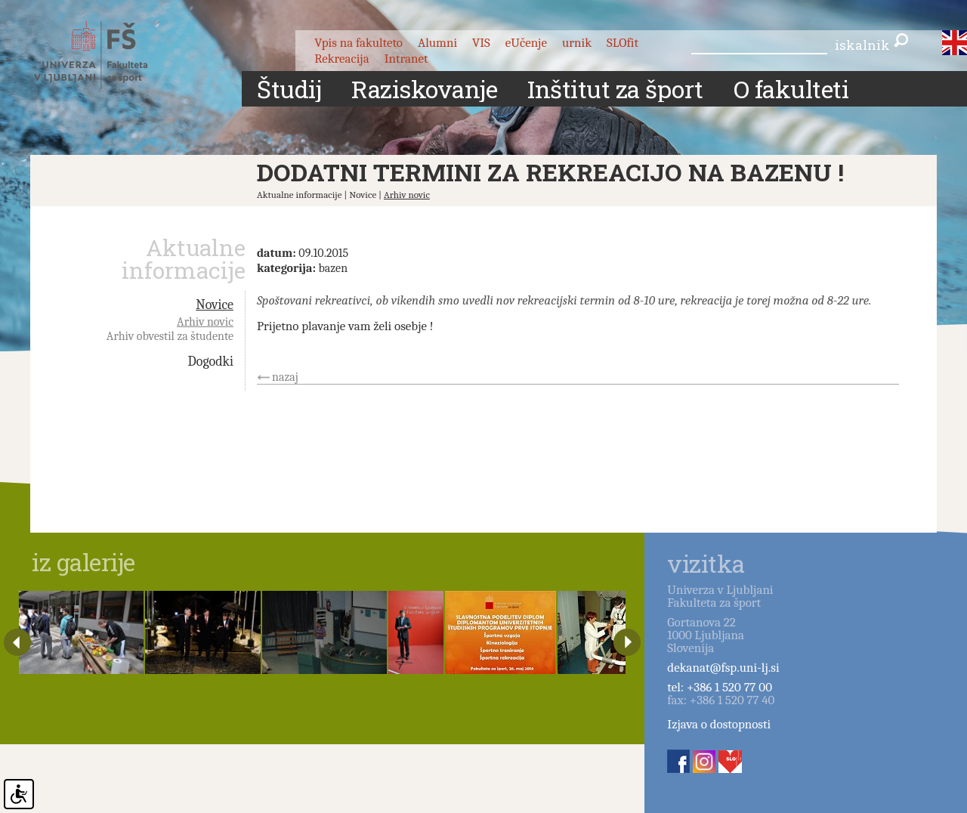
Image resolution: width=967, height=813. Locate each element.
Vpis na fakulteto (358, 43)
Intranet (406, 58)
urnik (577, 43)
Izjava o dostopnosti (719, 724)
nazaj (285, 377)
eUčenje (526, 43)
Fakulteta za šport (107, 55)
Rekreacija (341, 58)
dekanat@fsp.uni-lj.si (723, 667)
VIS (481, 43)
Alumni (437, 43)
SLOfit (622, 43)
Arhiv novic (407, 194)
